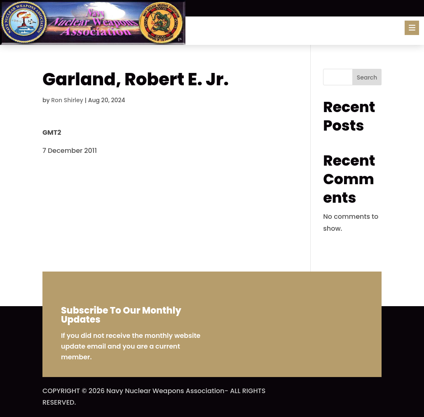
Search (367, 77)
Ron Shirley (67, 100)
